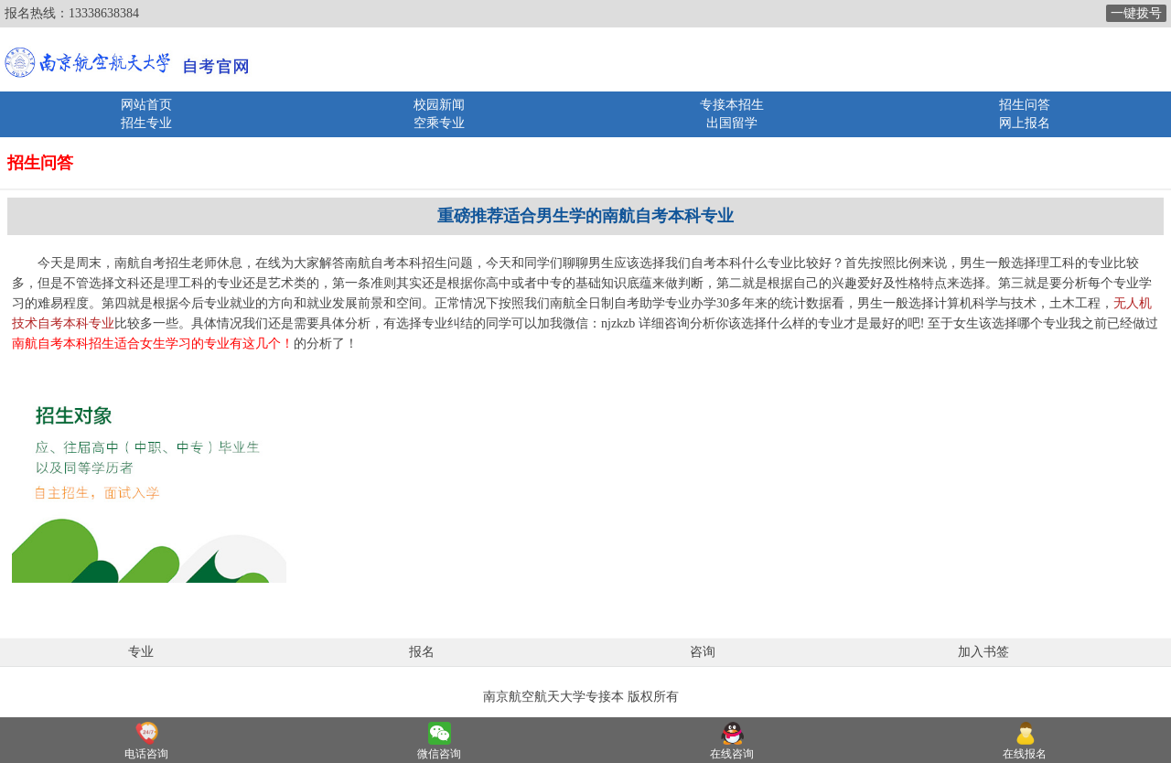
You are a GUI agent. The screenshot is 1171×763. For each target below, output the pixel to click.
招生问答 (1024, 105)
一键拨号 (1136, 13)
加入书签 (983, 652)
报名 (422, 652)
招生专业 (146, 123)
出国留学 (731, 123)
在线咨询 (732, 753)
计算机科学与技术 (985, 303)
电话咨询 (146, 753)
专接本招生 (732, 105)
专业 (141, 652)
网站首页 (146, 105)
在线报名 (1025, 753)
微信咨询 (439, 753)
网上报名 (1024, 123)
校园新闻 (439, 105)
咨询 (702, 652)
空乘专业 (439, 123)
